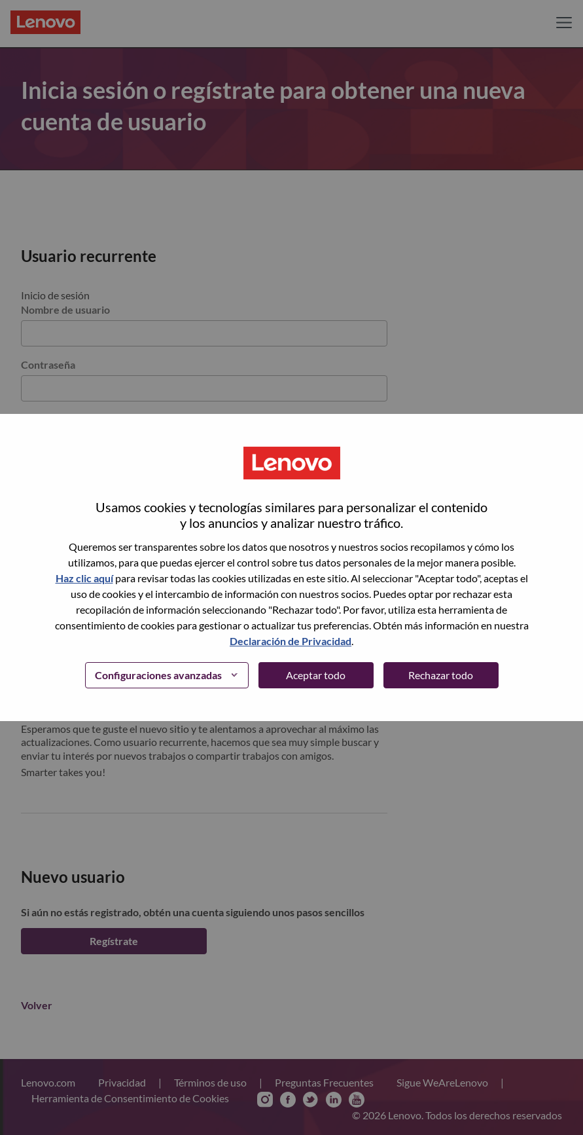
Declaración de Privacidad (290, 641)
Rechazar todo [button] (440, 675)
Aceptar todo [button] (315, 675)
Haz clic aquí (84, 578)
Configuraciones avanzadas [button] (158, 675)
